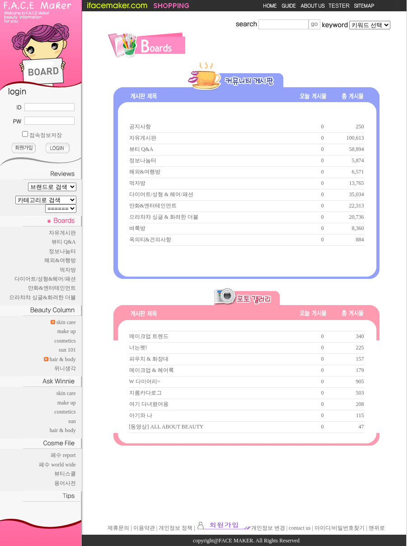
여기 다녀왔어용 (149, 404)
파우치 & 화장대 (149, 359)
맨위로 (377, 528)
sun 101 (67, 350)
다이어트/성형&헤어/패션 (45, 279)
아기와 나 (140, 415)
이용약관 (144, 528)
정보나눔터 (62, 251)
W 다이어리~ (144, 381)
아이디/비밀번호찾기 (339, 528)
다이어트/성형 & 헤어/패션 (161, 194)
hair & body (63, 359)
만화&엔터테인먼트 (51, 288)
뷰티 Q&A (64, 242)
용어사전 (65, 483)
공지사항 (140, 126)
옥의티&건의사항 (150, 239)
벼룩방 (137, 228)
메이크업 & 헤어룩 (151, 370)
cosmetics (64, 341)
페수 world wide (57, 464)
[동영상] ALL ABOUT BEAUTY (166, 427)
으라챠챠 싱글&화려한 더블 (42, 297)
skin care (66, 322)
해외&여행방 (59, 260)
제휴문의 (118, 528)
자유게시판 (62, 233)
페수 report (63, 455)
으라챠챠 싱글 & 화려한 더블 (163, 217)
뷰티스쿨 (65, 474)
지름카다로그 (145, 393)
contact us (299, 528)
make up (66, 331)
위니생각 (65, 368)
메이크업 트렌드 (149, 336)
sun (72, 421)
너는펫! (138, 347)
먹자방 (68, 270)
